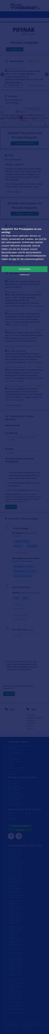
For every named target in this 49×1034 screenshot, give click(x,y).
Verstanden (24, 269)
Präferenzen (24, 275)
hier (14, 259)
